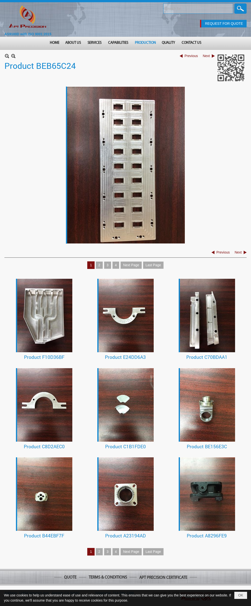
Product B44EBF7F (44, 536)
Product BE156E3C (207, 446)
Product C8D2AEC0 (44, 446)
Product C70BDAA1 (206, 357)
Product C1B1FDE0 (125, 446)
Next (206, 56)
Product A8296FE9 (207, 536)
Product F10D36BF (44, 357)
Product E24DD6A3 (125, 357)
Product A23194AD (125, 536)
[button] (73, 43)
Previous (191, 56)
